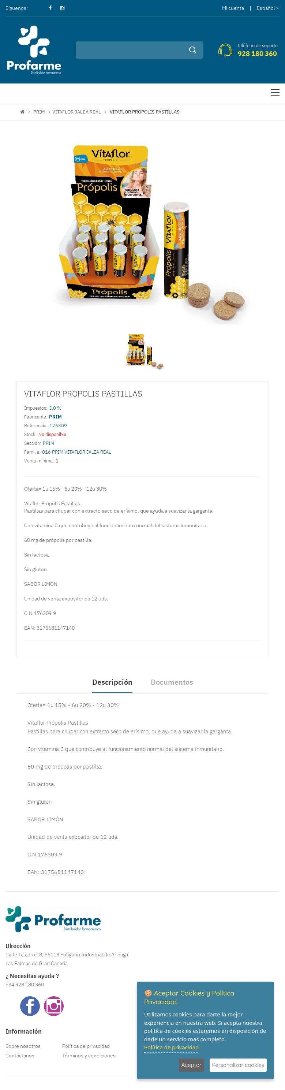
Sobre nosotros (23, 1046)
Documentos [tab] (172, 682)
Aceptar (191, 1064)
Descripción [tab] (112, 682)
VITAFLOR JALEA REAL (76, 112)
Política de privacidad (86, 1046)
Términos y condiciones (89, 1055)
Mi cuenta (233, 8)
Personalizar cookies (238, 1064)
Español (268, 8)
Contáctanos (19, 1055)
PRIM (39, 112)
